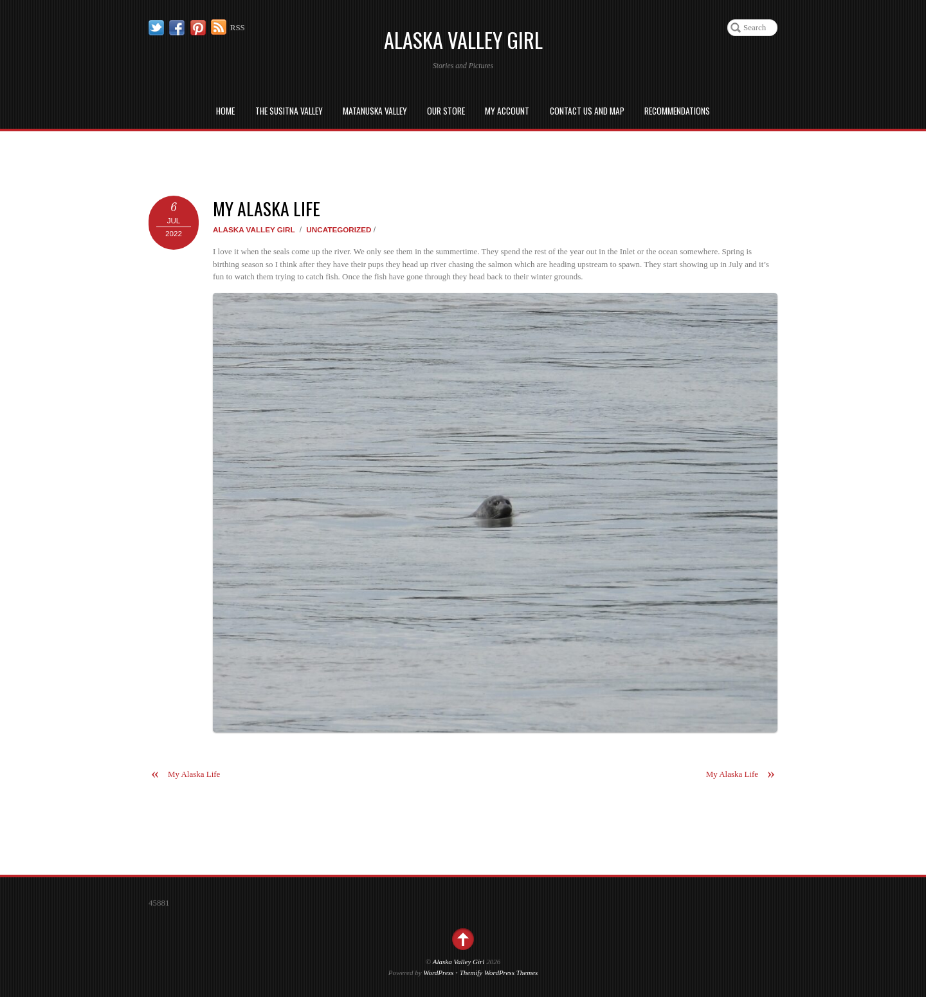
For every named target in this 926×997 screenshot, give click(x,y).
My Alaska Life (266, 208)
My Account (507, 110)
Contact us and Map (587, 110)
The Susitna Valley (289, 110)
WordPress (438, 972)
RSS (237, 27)
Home (225, 110)
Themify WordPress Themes (499, 972)
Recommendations (677, 110)
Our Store (446, 110)
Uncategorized (338, 229)
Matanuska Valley (375, 110)
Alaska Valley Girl (254, 229)
